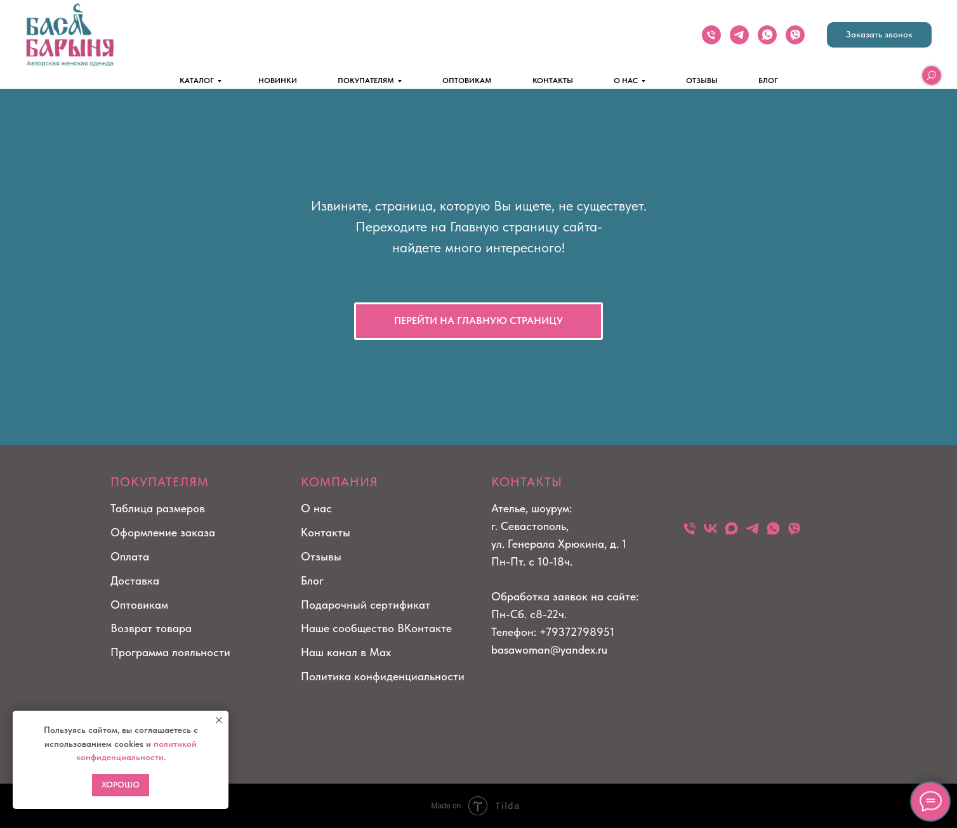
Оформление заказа (162, 532)
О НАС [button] (626, 80)
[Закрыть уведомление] (219, 720)
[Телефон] (711, 34)
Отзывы (321, 556)
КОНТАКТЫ (552, 80)
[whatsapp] (767, 34)
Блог (312, 580)
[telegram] (739, 34)
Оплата (129, 556)
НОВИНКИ (277, 80)
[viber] (795, 34)
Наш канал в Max (346, 652)
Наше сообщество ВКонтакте (376, 628)
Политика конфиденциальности (383, 676)
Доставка (134, 580)
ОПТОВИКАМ (467, 80)
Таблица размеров (157, 508)
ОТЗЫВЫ (702, 80)
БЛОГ (768, 80)
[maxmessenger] (731, 528)
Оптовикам (139, 604)
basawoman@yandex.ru (549, 649)
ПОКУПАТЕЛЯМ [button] (366, 80)
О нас (316, 508)
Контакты (325, 532)
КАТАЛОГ (197, 80)
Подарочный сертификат (365, 604)
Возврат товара (151, 628)
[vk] (710, 528)
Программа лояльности (170, 652)
